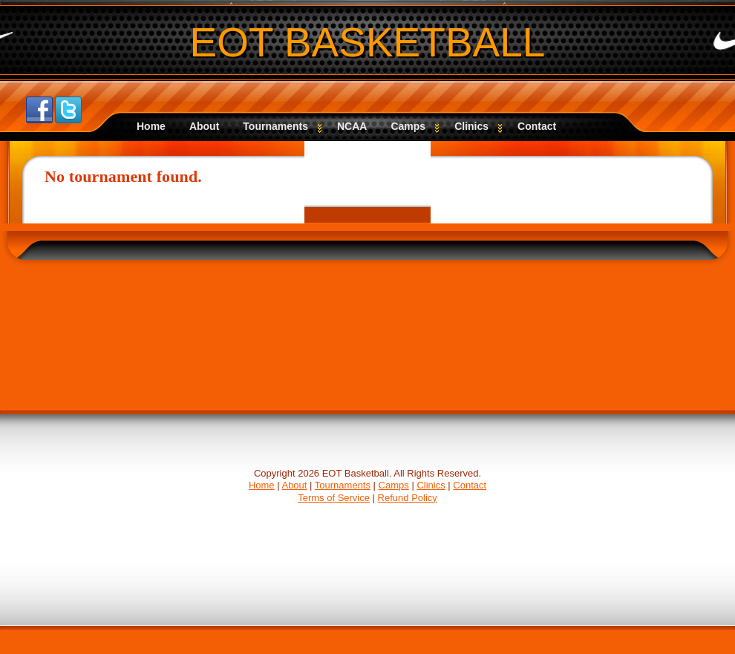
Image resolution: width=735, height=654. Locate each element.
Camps (415, 126)
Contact (536, 126)
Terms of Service (334, 497)
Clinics (478, 126)
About (204, 126)
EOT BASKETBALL (368, 42)
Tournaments (282, 126)
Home (151, 126)
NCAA (352, 126)
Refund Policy (407, 497)
